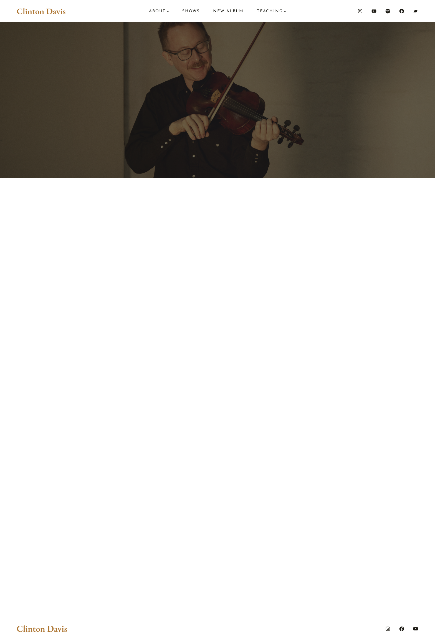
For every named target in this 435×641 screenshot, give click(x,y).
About (157, 11)
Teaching (270, 11)
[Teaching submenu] (285, 11)
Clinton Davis (41, 11)
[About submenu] (168, 11)
